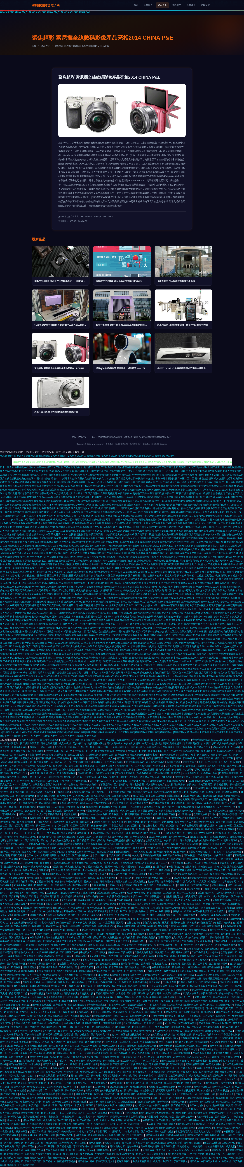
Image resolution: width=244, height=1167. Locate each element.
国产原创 (187, 963)
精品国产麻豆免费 (97, 911)
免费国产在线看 (211, 612)
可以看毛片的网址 (23, 885)
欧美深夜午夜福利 (176, 1015)
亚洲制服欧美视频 (108, 807)
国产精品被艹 (21, 915)
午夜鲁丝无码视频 (189, 844)
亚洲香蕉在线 (176, 862)
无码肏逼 (92, 982)
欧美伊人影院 (152, 545)
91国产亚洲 (126, 799)
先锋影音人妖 (44, 765)
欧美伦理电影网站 (101, 519)
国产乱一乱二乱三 (185, 571)
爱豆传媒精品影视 (28, 803)
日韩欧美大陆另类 (139, 1015)
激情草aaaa (163, 1101)
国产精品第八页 (138, 836)
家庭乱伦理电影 (79, 508)
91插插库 (140, 478)
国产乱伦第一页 (88, 1079)
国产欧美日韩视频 (163, 792)
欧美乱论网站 (220, 810)
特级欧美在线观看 (222, 515)
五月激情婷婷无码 (218, 963)
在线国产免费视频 (193, 1030)
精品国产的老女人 (97, 758)
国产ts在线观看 (76, 650)
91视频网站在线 (71, 501)
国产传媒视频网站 (213, 631)
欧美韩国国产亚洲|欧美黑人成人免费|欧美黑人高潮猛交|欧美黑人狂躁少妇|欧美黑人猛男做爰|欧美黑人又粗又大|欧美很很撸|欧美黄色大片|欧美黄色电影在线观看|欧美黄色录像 (98, 717)
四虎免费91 (146, 508)
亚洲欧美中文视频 (175, 702)
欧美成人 (26, 1004)
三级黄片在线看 (190, 993)
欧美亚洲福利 (15, 956)
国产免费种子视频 (182, 870)
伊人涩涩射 (71, 568)
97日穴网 (69, 571)
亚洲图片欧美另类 (31, 960)
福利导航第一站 (132, 1120)
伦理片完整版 (181, 557)
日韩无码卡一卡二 (178, 836)
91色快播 (71, 534)
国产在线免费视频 (191, 918)
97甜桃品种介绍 (52, 631)
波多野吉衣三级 (85, 598)
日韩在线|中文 (25, 978)
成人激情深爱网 (93, 1042)
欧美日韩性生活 (197, 877)
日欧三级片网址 (53, 993)
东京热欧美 (35, 1064)
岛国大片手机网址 (224, 1071)
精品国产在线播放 (142, 1079)
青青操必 (225, 862)
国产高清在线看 (169, 754)
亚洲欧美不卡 (140, 877)
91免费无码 (125, 982)
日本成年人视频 (35, 963)
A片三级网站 (221, 575)
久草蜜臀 (167, 948)
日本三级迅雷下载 (211, 907)
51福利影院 (20, 676)
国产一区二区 (166, 471)
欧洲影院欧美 (184, 1034)
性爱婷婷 (41, 575)
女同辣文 (192, 784)
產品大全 (162, 5)
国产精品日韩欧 (39, 788)
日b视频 (198, 564)
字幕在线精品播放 (193, 612)
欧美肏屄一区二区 (85, 639)
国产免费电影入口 (135, 1083)
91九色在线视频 (176, 627)
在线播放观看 (51, 609)
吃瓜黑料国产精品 (193, 896)
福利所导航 (234, 672)
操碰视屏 (207, 504)
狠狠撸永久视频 (99, 825)
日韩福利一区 (73, 930)
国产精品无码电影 (125, 478)
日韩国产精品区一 (226, 751)
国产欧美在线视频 (9, 478)
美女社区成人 (172, 631)
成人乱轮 (230, 1146)
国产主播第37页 (152, 657)
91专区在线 (109, 575)
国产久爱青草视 (235, 844)
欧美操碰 (53, 665)
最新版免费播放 (105, 851)
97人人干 (41, 814)
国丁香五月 (47, 810)
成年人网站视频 (27, 650)
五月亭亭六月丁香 (226, 807)
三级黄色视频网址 (165, 639)
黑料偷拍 (153, 1086)
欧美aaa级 (18, 1071)
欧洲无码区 (108, 960)
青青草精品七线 (200, 739)
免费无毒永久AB (188, 971)
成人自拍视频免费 (74, 866)
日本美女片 (74, 747)
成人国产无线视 (76, 627)
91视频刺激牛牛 (63, 885)
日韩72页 (30, 1154)
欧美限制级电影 (199, 1060)
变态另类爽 (172, 825)
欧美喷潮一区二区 (215, 683)
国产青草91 (211, 1083)
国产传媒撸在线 (27, 814)
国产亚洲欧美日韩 (55, 818)
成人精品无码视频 (65, 486)
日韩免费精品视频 (112, 687)
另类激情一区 (84, 833)
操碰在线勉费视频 (193, 829)
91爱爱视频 (95, 523)
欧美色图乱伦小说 (149, 586)
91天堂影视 (6, 672)
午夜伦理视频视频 (116, 840)
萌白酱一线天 (220, 639)
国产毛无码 (151, 960)
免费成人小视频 (17, 1001)
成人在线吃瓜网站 (217, 620)
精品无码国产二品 (197, 668)
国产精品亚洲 (234, 583)
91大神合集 (65, 542)
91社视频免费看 (36, 1124)
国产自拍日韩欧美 (18, 1064)
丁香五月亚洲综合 (126, 773)
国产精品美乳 (15, 538)
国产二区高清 (33, 646)
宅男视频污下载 (157, 1064)
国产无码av (79, 612)
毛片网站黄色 (105, 702)
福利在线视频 (119, 986)
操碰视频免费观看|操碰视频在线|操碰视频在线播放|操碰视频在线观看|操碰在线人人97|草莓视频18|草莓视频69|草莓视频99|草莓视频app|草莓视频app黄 (111, 732)
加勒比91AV (191, 695)
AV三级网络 (118, 1109)
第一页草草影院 (209, 642)
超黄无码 (201, 654)
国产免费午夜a (115, 743)
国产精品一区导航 (25, 1146)
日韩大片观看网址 (110, 542)
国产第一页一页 (63, 762)
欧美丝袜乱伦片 (121, 747)
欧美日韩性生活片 (94, 627)
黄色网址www (117, 1116)
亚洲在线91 (194, 967)
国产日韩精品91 (54, 501)
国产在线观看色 (9, 1094)
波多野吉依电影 (233, 519)
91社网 (80, 586)
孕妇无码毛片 (66, 1105)
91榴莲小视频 (124, 523)
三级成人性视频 (76, 754)
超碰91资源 (169, 571)
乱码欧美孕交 (83, 560)
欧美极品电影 (217, 512)
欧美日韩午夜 (208, 751)
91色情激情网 (185, 501)
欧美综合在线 (60, 765)
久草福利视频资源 (13, 1142)
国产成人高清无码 (80, 1038)
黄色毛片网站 (219, 904)
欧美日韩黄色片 (103, 646)
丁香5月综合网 (44, 568)
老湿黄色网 (173, 1071)
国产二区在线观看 (107, 467)
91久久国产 (162, 862)
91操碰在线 (218, 474)
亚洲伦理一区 (97, 1019)
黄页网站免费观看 (165, 1090)
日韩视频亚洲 (237, 784)
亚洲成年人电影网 (173, 1098)
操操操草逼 (22, 1131)
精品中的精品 (93, 515)
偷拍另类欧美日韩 (113, 844)
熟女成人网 (189, 881)
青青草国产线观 (75, 1042)
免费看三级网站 (28, 836)
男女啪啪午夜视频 (95, 538)
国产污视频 (23, 780)
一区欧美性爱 (186, 945)
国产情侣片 (51, 691)
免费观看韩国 (163, 1112)
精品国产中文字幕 (53, 784)
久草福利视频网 (109, 493)
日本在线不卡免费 (88, 1064)
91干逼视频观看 (76, 907)
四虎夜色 (215, 960)
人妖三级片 (113, 829)
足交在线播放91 (117, 471)
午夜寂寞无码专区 (130, 1057)
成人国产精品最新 (158, 836)
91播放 (93, 698)
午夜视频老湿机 (66, 1012)
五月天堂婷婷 (138, 915)
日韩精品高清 (202, 594)
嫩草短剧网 (222, 1098)
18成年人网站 (61, 538)
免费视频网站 (25, 665)
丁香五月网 (110, 564)
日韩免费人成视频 (100, 795)
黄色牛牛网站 (39, 859)
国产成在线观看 (204, 639)
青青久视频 (228, 788)
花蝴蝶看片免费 (68, 478)
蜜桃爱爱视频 (32, 482)
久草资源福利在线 (140, 739)
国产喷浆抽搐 (21, 635)
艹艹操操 (115, 519)
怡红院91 (109, 941)
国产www (17, 672)
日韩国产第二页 (62, 889)
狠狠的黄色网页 (46, 956)
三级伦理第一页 (222, 870)
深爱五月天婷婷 (90, 1139)
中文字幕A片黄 (80, 1019)
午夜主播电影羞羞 (202, 911)
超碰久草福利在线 (32, 1120)
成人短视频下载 (120, 803)
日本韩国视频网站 (147, 810)
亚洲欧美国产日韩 (231, 698)
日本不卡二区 (80, 493)
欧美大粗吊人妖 (28, 661)
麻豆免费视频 (213, 788)
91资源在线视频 (169, 598)
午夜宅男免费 (49, 508)
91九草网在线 (122, 915)
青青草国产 (43, 605)
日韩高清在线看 (26, 1165)
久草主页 (49, 792)
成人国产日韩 (180, 851)
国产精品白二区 (65, 1135)
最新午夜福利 (152, 754)
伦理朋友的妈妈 (13, 601)
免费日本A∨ (213, 1034)
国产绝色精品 (68, 579)
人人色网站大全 (81, 795)
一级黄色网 (130, 549)
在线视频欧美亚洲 (110, 1057)
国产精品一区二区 (159, 918)
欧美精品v (9, 1157)
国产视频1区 (211, 948)
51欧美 (138, 515)
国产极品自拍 (163, 668)
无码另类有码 (185, 1086)
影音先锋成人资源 (215, 1120)
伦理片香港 (212, 676)
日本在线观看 (11, 758)
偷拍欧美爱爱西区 (199, 836)
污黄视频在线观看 (190, 1038)
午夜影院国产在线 (93, 650)
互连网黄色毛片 (130, 1060)
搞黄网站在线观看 (132, 598)
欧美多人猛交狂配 (156, 848)
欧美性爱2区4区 (29, 1135)
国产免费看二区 (8, 609)
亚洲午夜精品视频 (61, 616)
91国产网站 (179, 948)
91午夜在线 (180, 683)
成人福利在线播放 (176, 784)
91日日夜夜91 (124, 493)
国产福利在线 (219, 504)
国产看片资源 (158, 523)
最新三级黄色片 (123, 851)
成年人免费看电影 (179, 956)
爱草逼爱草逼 (52, 1098)
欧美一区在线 (171, 534)
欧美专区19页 (111, 862)
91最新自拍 (118, 568)
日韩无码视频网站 (142, 612)
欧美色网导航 (99, 885)
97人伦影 (118, 788)
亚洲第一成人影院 (161, 1001)
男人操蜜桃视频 (30, 538)
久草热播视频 (49, 960)
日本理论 (47, 657)
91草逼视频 (238, 691)
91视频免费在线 (165, 683)
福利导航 (209, 575)
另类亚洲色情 (63, 508)
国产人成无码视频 (156, 489)
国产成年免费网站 (176, 538)
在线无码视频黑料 (178, 1075)
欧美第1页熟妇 (212, 1142)
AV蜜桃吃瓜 (6, 654)
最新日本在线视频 (72, 695)
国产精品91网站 (86, 1161)
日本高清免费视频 (46, 795)
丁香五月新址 (181, 1161)
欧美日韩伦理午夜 (142, 687)
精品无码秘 (58, 866)
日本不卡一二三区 (99, 780)
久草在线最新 (26, 624)
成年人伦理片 (30, 672)
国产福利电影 (192, 560)
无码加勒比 (168, 821)
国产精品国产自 (81, 885)
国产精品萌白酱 (34, 657)
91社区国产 (155, 467)
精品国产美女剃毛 (17, 489)
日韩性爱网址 (39, 601)
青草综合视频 (227, 1049)
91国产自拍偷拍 (42, 478)
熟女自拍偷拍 (230, 590)
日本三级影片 (116, 967)
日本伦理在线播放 (175, 765)
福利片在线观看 (21, 474)
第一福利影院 (142, 978)
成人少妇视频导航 (141, 538)
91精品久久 (86, 1015)
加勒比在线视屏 (138, 642)
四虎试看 (148, 512)
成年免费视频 (158, 702)
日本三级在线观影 (155, 795)
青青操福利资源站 (192, 743)
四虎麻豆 (35, 747)
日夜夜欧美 (203, 553)
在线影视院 (211, 859)
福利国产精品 (37, 915)
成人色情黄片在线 (96, 557)
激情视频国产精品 (67, 504)
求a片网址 (220, 538)
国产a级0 (59, 471)
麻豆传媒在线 (79, 982)
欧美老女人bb (73, 530)
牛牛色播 (65, 780)
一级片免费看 (226, 859)
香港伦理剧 (94, 542)
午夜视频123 (218, 609)
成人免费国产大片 (137, 601)
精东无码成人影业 (40, 866)
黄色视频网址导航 (87, 568)
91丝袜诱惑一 (169, 974)
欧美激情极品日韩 (104, 1049)
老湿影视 (69, 1034)
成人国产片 (150, 885)
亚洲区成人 (204, 665)
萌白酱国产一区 (68, 489)
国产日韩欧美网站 (63, 612)
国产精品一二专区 (205, 1124)
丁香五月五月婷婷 (121, 1038)
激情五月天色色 (201, 512)
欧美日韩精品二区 (38, 1090)
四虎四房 (175, 665)
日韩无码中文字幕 (178, 926)
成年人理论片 (62, 1008)
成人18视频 (90, 661)
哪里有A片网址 (18, 627)
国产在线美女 (171, 1038)
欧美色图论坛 (109, 523)
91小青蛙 (188, 833)
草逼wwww (114, 661)
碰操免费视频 (144, 773)
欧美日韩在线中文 (234, 777)
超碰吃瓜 (178, 568)
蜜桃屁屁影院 (79, 948)
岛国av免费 (91, 896)
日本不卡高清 (34, 974)
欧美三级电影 (121, 665)
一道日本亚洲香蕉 (126, 482)
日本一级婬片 (181, 471)
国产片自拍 (214, 557)
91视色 (201, 549)
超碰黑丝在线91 (186, 974)
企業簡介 (148, 5)
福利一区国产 (228, 1135)
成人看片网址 (128, 1157)
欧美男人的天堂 (153, 840)
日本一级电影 (19, 598)
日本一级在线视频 (199, 542)
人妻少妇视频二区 (12, 583)
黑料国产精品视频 (142, 792)
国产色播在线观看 (42, 1004)
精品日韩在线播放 (173, 1083)
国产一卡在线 (233, 937)
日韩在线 (4, 504)
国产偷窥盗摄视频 (204, 478)
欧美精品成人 (80, 1083)
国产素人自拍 (138, 747)
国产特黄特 (215, 1045)
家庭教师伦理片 (19, 773)
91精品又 (109, 676)
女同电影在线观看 (70, 702)
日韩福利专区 (25, 668)
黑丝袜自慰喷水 (149, 646)
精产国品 (30, 627)
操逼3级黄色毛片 (188, 874)
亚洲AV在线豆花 (188, 665)
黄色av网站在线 (205, 1116)
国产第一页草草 (131, 930)
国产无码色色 (143, 594)
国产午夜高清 (32, 616)
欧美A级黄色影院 (120, 620)
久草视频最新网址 (200, 545)
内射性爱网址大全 (166, 650)
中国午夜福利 (228, 1042)
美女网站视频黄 (157, 676)
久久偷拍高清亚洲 (151, 583)
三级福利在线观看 (24, 848)
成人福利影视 (58, 1042)
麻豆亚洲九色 (37, 818)
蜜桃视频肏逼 (134, 1034)
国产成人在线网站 (90, 512)
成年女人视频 (188, 474)
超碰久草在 (221, 918)
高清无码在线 (216, 1075)
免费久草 (24, 1042)
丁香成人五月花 (167, 545)
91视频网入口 (116, 1131)
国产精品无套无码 (126, 627)
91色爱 (84, 642)
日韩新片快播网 (94, 844)
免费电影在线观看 (114, 538)
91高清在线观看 (49, 1027)
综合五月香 (123, 512)
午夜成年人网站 (31, 680)
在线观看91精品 (169, 698)
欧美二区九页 (162, 922)
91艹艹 (7, 519)
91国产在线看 (73, 818)
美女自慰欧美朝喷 (164, 1139)
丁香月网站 (106, 784)
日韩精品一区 (178, 1101)
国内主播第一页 (81, 583)
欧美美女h (57, 1109)
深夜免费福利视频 (205, 821)
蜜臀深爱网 (52, 1124)
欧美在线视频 (65, 564)
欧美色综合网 (26, 478)
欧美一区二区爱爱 (110, 1068)
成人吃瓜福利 (37, 527)
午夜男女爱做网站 (189, 825)
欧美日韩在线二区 (168, 945)
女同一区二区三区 (78, 1157)
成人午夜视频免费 (190, 691)
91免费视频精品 (95, 691)
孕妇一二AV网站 (17, 900)
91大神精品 (218, 497)
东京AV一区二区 (20, 918)
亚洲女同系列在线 (105, 997)
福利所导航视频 (148, 609)
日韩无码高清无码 (232, 1045)
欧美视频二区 (123, 1027)
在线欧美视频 (11, 1109)
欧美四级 (120, 1049)
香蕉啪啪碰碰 (34, 941)
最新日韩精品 (50, 523)
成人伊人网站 (77, 963)
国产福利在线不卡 (167, 1094)
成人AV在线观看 (198, 687)
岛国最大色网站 (179, 668)
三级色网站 (203, 915)
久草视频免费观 (109, 1090)
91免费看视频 (228, 654)
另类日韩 (146, 963)
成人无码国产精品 (109, 799)
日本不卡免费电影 (225, 1157)
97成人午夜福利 (84, 1116)
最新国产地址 (18, 1124)
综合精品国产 (11, 807)
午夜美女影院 (129, 945)
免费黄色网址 (136, 665)
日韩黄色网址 (53, 620)
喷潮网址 (98, 762)
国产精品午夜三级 (170, 941)
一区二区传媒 (135, 807)
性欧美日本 (160, 799)
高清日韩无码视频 (169, 564)
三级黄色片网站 (25, 609)
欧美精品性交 (34, 508)
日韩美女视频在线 (84, 1049)
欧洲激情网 (149, 1150)
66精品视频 (102, 601)
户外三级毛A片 (201, 960)
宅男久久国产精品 (37, 635)
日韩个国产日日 (33, 1161)
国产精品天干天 (26, 493)
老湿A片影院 (92, 612)
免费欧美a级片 (28, 758)
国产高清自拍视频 (75, 844)
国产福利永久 (82, 471)
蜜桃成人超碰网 (210, 702)
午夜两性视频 (37, 993)
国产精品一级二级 (61, 874)
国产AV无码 (96, 527)
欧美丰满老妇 (11, 743)
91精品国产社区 (177, 635)
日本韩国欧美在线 (175, 1157)
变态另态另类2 (119, 646)
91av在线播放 (130, 571)
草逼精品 (103, 1112)
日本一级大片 (7, 467)
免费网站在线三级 (147, 945)
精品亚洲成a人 (17, 657)
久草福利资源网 (40, 553)
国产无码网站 (175, 646)
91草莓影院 (150, 504)
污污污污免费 (173, 620)
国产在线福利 (68, 683)
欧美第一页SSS (28, 1019)
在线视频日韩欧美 (192, 978)
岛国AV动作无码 (215, 519)
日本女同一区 (34, 911)
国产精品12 (49, 1161)
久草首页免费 (89, 926)
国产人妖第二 (43, 549)
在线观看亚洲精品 (115, 557)
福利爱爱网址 (223, 598)
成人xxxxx (62, 642)
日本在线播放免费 (189, 840)
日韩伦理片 (74, 642)
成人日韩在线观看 (195, 777)
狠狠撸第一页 (71, 1071)
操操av (80, 807)
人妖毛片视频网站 (225, 892)
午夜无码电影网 (132, 788)
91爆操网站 (231, 1075)
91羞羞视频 (141, 542)
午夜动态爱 (83, 915)
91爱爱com (59, 568)
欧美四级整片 (127, 1001)
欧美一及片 (213, 668)
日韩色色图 (172, 874)
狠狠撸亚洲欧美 (203, 474)
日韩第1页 (44, 870)
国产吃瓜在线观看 (61, 1101)
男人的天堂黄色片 (136, 892)
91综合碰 (40, 642)
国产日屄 (153, 870)
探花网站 (84, 814)
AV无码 (34, 918)
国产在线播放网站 (111, 553)
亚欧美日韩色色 (12, 866)
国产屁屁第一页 (70, 605)
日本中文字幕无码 (54, 571)
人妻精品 (120, 993)
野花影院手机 (103, 836)
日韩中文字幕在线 (203, 833)
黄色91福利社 (141, 691)
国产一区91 (147, 1131)
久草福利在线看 (60, 825)
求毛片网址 (47, 747)
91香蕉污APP (173, 642)
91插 (239, 646)
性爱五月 (140, 1154)
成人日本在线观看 (162, 1161)
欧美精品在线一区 (215, 1154)
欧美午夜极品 (83, 486)
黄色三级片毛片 (28, 557)
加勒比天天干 (174, 978)
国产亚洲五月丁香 (84, 1027)
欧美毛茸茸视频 (80, 862)
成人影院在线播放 (82, 497)
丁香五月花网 (52, 833)
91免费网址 (169, 892)
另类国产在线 (215, 590)
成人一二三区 (118, 1034)
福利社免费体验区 (206, 807)
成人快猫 (95, 788)
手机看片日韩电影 (127, 1045)
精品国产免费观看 (98, 571)
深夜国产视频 (63, 687)
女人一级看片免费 (13, 1034)
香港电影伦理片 (145, 560)
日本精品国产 (79, 874)
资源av (26, 866)
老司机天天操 (124, 1071)
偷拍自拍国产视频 (97, 889)
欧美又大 (178, 530)
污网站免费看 (206, 515)
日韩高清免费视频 (112, 1023)
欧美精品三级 (58, 986)
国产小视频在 (82, 1034)
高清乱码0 (74, 545)
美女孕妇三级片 (149, 930)
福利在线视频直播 (76, 482)
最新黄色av (177, 672)
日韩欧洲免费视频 (56, 1127)
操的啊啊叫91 (74, 1127)
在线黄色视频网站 (91, 1008)
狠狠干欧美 (121, 575)
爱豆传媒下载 (122, 676)
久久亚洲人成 (234, 545)
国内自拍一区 (14, 1120)
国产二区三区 (54, 467)
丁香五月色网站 (134, 471)
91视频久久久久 (8, 799)
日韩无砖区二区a (112, 1060)
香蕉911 (55, 478)
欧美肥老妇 (112, 642)
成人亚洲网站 (233, 1127)
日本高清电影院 (96, 945)
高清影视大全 (178, 1027)
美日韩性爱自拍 (81, 829)
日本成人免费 (213, 792)
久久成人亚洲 (229, 627)
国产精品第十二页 (101, 792)
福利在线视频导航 (196, 683)
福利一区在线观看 (145, 769)
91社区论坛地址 (169, 1019)
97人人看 (62, 691)
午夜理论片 (231, 683)
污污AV (223, 762)
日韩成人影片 (207, 560)
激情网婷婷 (225, 668)
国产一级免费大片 (72, 553)
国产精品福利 (16, 825)
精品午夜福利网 (35, 1098)
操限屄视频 (123, 739)
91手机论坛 (178, 680)
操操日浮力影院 (229, 877)
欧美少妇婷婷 (87, 1109)
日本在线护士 (110, 560)
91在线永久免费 (99, 814)
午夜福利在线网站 (215, 549)
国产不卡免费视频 (225, 829)
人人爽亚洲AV (39, 997)
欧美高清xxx (199, 1146)
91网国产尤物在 (88, 702)
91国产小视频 (90, 657)
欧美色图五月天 (48, 1049)
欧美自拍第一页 (205, 892)
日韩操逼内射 (107, 881)
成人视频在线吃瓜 (155, 784)
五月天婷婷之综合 (209, 1049)
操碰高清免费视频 (65, 527)
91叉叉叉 (202, 881)
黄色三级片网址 (47, 1135)
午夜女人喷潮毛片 (150, 1060)
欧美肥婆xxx (35, 1105)
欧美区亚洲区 (205, 784)
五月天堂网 (16, 706)
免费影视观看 (130, 530)
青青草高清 (209, 1098)
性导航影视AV (181, 542)
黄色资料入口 (147, 672)
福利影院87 (115, 1075)
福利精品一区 (226, 986)
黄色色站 (147, 788)
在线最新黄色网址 (202, 1053)
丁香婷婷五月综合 (31, 560)
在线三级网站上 (62, 1019)
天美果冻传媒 (118, 579)
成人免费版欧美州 (119, 1086)
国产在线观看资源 (171, 515)
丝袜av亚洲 (153, 941)
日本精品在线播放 (180, 657)
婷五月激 (227, 780)
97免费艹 (42, 598)
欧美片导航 (202, 1045)
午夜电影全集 (82, 527)
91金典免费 (187, 620)
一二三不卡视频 (89, 1045)
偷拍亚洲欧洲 (117, 1083)
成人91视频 (65, 743)
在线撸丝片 (6, 542)
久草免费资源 (56, 1090)
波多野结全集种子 (223, 855)
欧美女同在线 (72, 1045)
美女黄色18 (45, 616)
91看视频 (48, 754)
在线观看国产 (29, 706)
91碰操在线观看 (47, 1075)
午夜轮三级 (40, 777)
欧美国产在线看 (42, 1038)
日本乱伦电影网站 (71, 926)
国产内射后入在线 (218, 661)
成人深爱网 (33, 1049)
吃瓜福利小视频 (192, 527)
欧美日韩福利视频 (82, 971)
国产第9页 (174, 609)
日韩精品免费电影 (143, 818)
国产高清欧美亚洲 (188, 1012)
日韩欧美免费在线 (155, 1142)
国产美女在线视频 (164, 530)
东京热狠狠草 (84, 549)
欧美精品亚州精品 (105, 900)
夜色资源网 (205, 1023)
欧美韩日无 (22, 1157)
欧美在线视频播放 (203, 650)
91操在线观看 (111, 650)
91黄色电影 (160, 560)
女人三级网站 (32, 810)
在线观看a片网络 (32, 982)
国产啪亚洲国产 (27, 1068)
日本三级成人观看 (80, 616)
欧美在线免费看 (188, 553)
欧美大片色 (220, 866)
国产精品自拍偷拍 (109, 612)
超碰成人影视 (24, 534)
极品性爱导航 (216, 530)
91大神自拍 (6, 474)
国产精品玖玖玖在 (23, 762)
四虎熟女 (179, 777)
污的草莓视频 (8, 821)
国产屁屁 (12, 493)
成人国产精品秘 (15, 1045)
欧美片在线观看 (76, 1068)
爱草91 (154, 911)
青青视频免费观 (96, 1004)
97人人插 (238, 780)
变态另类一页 (163, 1150)
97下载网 (217, 1131)
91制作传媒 (144, 571)
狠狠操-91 (66, 594)
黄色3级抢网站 (150, 471)
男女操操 (71, 807)
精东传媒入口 (34, 497)
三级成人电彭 (73, 986)
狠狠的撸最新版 (66, 851)
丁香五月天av (33, 676)
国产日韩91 (94, 493)
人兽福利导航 (59, 661)
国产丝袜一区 (46, 512)
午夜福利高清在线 (202, 1079)
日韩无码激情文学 (105, 1161)
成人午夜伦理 (7, 1105)
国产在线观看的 (140, 695)
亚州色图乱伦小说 (9, 549)
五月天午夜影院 (156, 874)
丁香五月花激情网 (179, 605)
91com (235, 624)
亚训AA (213, 814)
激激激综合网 (18, 941)
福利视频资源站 (235, 467)
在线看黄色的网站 (218, 799)
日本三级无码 (148, 1057)
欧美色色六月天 (114, 486)
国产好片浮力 (216, 542)
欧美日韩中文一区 (41, 534)
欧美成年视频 (185, 698)
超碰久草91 (227, 1030)
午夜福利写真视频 (157, 1004)
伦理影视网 (167, 777)
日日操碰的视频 (192, 1098)
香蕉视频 (43, 1045)
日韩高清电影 (113, 945)
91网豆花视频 (102, 530)
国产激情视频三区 (229, 635)
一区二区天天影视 (117, 1124)
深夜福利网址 (172, 553)
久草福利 (206, 489)
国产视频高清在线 (195, 538)
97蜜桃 (8, 889)
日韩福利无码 (163, 665)
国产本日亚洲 (181, 792)
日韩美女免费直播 (107, 657)
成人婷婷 (201, 974)
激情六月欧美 (171, 971)
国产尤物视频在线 (61, 672)
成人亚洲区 (70, 557)
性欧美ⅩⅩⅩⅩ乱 (98, 486)
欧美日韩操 (38, 751)
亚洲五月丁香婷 (209, 1038)
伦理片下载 (223, 971)
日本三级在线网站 (233, 1064)
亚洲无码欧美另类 (158, 986)
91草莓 (62, 680)
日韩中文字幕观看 (98, 471)
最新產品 (38, 239)
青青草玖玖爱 (168, 1146)
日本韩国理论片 (85, 773)
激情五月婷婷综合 (102, 1012)
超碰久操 (74, 765)
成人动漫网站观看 (223, 478)
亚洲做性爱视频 (138, 1086)
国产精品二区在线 (136, 993)
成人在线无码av (221, 896)
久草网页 (31, 598)
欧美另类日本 (162, 952)
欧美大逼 (45, 862)
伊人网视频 (67, 896)
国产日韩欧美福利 (146, 904)
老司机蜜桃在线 (44, 519)
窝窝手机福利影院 (219, 989)
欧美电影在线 (66, 609)
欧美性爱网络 (223, 1101)
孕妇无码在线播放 (20, 997)
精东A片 (76, 960)
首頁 (136, 5)
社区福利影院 (131, 1112)
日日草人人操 (18, 1086)
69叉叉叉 (58, 695)
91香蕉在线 (225, 1161)
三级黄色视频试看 (121, 795)
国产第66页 (202, 590)
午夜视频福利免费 (24, 695)
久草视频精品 (154, 892)
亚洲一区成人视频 (175, 560)
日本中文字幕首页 (215, 1008)
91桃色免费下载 (84, 1094)
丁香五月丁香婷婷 (94, 676)
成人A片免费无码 (194, 933)
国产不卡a (178, 1008)
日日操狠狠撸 (207, 1012)
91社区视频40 (21, 986)
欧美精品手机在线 (225, 1124)
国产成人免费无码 (150, 564)
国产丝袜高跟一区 (154, 1012)
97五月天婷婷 (169, 575)
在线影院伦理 (147, 1090)
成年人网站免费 (144, 627)
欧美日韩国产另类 (34, 1150)
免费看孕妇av (83, 1012)
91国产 (178, 881)
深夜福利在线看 (196, 1120)
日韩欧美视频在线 (89, 918)
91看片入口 (95, 672)
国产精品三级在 (195, 1135)
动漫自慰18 (142, 829)
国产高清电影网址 (99, 583)
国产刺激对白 (153, 698)
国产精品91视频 (57, 654)
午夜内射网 (188, 941)
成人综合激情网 (203, 941)
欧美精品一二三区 (134, 844)
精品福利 (232, 642)
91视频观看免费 (72, 1023)
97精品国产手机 (221, 747)
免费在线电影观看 (81, 792)
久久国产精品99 (186, 904)
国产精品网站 (73, 1139)
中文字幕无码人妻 (63, 493)
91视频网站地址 (212, 780)
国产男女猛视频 (74, 646)
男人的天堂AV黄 (27, 765)
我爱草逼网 (60, 754)
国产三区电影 (202, 661)
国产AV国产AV (129, 474)
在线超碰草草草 (155, 758)
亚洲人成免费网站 (232, 471)
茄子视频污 (219, 493)
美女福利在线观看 (184, 676)
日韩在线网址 (207, 1101)
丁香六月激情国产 (222, 1023)
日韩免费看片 (116, 889)
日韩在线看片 (96, 1157)
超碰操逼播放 (120, 1012)
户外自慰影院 (168, 478)
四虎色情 (171, 915)
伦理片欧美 (138, 795)
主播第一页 (97, 564)
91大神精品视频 (120, 836)
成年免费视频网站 (92, 553)
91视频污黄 (44, 807)
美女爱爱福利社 (217, 1112)
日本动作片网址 (42, 799)
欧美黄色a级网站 (220, 915)
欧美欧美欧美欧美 (85, 900)
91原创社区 (55, 590)
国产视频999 (121, 754)
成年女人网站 (193, 889)
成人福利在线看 (128, 810)
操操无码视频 (156, 624)
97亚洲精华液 (144, 474)
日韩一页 (157, 1098)
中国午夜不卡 (32, 874)
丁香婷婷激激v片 (95, 866)
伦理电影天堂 (132, 967)
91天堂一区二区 (8, 1060)
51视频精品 (104, 974)
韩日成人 (222, 642)
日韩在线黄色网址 (114, 762)
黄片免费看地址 (106, 1079)
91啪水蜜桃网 (226, 680)
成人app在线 (136, 512)
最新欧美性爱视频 (222, 1068)
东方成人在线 (56, 553)
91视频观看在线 (126, 1101)
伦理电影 (45, 874)
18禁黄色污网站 (82, 1030)
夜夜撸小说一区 (212, 1109)
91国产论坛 (229, 818)
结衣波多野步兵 (142, 989)
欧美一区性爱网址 (151, 821)
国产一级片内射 (227, 482)
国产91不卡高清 (214, 777)
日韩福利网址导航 (159, 635)
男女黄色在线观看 (104, 1154)
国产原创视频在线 (14, 512)
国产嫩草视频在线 (43, 695)
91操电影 (58, 657)
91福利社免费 (175, 866)
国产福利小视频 (154, 1083)
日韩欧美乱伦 (80, 922)
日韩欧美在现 (55, 777)
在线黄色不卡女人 (86, 851)
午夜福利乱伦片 (222, 941)
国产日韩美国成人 (105, 765)
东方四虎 (175, 918)
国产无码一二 (171, 590)
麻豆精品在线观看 (152, 855)
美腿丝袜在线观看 (12, 642)
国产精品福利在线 (112, 1008)
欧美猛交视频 (193, 508)
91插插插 (66, 631)
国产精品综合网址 (155, 1135)
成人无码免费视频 (198, 1075)
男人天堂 (72, 624)
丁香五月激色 (88, 892)
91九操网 (187, 769)
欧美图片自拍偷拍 (188, 982)
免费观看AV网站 (96, 743)
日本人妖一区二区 (218, 848)
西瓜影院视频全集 (32, 683)
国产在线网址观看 (156, 601)
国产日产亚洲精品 (218, 527)
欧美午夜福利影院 (155, 825)
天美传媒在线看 (224, 821)
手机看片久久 (87, 952)
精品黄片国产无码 (64, 810)
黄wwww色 (47, 497)
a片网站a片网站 (199, 1001)
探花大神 (99, 1094)
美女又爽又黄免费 (67, 941)
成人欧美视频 (14, 967)
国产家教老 (35, 1030)
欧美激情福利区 (229, 952)
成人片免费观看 (127, 937)
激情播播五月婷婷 (212, 978)
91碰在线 (44, 489)
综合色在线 (171, 1012)
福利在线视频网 (122, 870)
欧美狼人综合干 (102, 821)
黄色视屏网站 (220, 568)
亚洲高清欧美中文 (184, 810)
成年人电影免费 (8, 803)
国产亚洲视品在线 (93, 680)
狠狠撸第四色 (43, 702)
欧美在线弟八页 (22, 1023)
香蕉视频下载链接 (66, 1161)
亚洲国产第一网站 (73, 601)
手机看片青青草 (126, 904)
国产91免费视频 (141, 907)
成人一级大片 (203, 904)
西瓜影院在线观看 (210, 508)
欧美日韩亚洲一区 (210, 840)
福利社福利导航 (55, 844)
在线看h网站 (201, 1042)
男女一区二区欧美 (208, 762)
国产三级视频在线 (77, 691)
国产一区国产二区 (221, 1086)
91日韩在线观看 (13, 683)
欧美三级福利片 (15, 840)
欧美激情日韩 (173, 601)
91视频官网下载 (229, 840)
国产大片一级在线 (68, 1064)
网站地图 (170, 455)
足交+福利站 (80, 743)
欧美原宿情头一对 (44, 885)
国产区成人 (64, 960)
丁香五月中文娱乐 (230, 1034)
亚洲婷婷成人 (123, 960)
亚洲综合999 (218, 844)
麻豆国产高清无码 (194, 1008)
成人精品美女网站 (47, 851)
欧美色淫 (204, 486)
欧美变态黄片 (190, 762)
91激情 (26, 698)
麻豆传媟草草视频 (126, 926)
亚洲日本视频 (128, 553)
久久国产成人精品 (135, 579)
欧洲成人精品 (167, 1116)
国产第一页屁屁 (201, 1086)
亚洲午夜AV (70, 911)
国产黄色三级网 (107, 1045)
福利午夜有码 (194, 1027)
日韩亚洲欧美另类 (146, 937)
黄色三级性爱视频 (109, 963)
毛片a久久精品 (27, 1094)
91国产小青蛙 (159, 538)
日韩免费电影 (127, 542)
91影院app (122, 859)
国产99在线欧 (178, 859)
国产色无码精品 (135, 840)
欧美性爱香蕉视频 (105, 751)
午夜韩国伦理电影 (232, 851)
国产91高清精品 (144, 482)
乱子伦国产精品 (49, 1142)
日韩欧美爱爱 (56, 557)
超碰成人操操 (179, 508)
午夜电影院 (219, 1127)
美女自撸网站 (111, 1001)
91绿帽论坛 (169, 747)
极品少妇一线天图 (182, 911)
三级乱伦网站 (229, 1142)
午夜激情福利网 (17, 911)
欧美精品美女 (62, 978)
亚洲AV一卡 (100, 598)
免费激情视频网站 (49, 855)
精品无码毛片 (30, 967)
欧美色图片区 (94, 978)
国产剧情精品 (75, 474)
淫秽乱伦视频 (203, 1068)
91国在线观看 (104, 568)
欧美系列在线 (156, 829)
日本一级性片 (143, 1001)
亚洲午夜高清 (110, 1042)
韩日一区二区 (172, 493)
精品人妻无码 (137, 754)
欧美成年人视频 (132, 743)
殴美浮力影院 (38, 780)
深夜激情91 (64, 982)
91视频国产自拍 (145, 530)
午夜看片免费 (157, 1015)
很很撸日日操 (66, 1027)
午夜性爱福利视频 (122, 792)
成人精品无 (77, 657)
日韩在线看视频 (149, 814)
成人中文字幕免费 (9, 650)
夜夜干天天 (35, 1012)
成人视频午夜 (123, 907)
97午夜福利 (215, 851)
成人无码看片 (41, 590)
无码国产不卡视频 (128, 1042)
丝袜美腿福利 (79, 758)
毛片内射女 (93, 631)
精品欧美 (184, 687)
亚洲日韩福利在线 (142, 799)
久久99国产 (67, 900)
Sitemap (163, 444)
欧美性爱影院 (37, 904)
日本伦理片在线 (193, 627)
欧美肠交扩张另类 (28, 564)
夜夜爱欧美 (92, 799)
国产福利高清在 (162, 788)
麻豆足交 (239, 1004)
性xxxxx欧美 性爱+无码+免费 (114, 896)
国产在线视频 (208, 598)
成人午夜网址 (12, 605)
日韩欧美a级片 (158, 780)
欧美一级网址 (125, 818)
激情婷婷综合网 (175, 933)
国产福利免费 (44, 758)
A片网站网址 (124, 657)
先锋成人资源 (50, 1105)
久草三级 (176, 769)
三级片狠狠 (114, 855)
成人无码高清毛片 (31, 583)
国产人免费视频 (105, 769)
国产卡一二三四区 (87, 1112)
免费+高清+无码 (52, 974)
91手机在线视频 (153, 1109)
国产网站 (152, 542)
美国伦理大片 (90, 467)
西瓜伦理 (29, 933)
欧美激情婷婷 (68, 1131)
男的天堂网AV (222, 560)
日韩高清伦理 (11, 829)
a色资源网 (81, 1135)
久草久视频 (208, 918)
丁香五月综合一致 (68, 967)
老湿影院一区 (61, 933)
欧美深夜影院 (48, 1112)
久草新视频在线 (16, 594)
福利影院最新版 (182, 1053)
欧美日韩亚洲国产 (103, 1015)
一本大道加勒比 (157, 1071)
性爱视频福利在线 (212, 795)
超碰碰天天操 (140, 493)
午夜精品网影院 (165, 557)
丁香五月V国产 (37, 620)
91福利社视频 (196, 575)
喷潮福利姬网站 (195, 948)
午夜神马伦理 (100, 683)
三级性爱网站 (226, 1083)
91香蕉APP (40, 467)
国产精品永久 (156, 877)
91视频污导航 (24, 639)
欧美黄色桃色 (205, 866)
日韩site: (82, 911)
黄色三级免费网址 (126, 560)
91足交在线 (54, 859)
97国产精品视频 (109, 515)
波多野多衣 (26, 1053)
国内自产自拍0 (140, 918)
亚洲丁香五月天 (199, 952)
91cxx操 (235, 747)
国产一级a (235, 799)
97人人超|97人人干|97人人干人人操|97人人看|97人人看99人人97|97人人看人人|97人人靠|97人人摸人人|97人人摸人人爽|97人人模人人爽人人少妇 (164, 724)
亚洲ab (128, 538)
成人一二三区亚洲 (23, 833)
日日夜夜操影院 (184, 747)
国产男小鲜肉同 (170, 512)
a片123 (81, 624)
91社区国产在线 (232, 1131)
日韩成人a (88, 695)
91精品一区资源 (207, 971)
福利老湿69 (176, 1030)
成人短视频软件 (25, 821)
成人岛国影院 (234, 620)
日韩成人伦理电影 (144, 952)
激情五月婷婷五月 (194, 1083)
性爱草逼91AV (101, 605)
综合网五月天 (113, 534)
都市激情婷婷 (156, 549)
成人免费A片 (87, 1154)
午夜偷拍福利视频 (22, 889)
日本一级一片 (49, 1030)
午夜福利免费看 (47, 922)
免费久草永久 (30, 870)
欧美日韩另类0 (190, 523)
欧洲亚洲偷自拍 (28, 829)
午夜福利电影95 (106, 926)
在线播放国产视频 (232, 967)
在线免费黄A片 (193, 489)
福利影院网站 (185, 512)
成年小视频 (142, 997)
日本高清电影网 (77, 538)
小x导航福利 (70, 668)
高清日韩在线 (106, 754)
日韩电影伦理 (103, 1150)
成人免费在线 (81, 571)
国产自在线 (116, 590)
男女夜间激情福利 (181, 739)
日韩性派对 (152, 1116)
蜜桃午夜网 (96, 609)
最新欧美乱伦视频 (172, 743)
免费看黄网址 (26, 1038)
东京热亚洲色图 (193, 702)
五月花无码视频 (28, 605)
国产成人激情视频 (29, 542)
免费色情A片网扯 (152, 598)
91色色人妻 (142, 549)
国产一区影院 (71, 1015)
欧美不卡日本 (171, 840)
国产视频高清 (32, 512)
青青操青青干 (48, 698)
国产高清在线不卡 (20, 751)
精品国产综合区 (125, 765)
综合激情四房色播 (165, 1068)
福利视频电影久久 (156, 620)
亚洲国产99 (165, 930)
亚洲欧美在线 (191, 1004)
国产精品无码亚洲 (190, 601)
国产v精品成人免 (86, 769)
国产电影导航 (28, 971)
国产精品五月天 (35, 579)
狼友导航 (126, 933)
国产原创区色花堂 (175, 489)
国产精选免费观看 (76, 945)
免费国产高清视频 (49, 680)
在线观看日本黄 (55, 601)
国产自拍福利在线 (81, 855)
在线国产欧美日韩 (136, 1004)
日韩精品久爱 (223, 1015)
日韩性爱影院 (174, 795)
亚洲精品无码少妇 (18, 937)
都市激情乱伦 (218, 1019)
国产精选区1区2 (129, 1068)
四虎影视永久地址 (71, 989)
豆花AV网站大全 (13, 1116)
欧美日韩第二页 (20, 788)
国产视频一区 (89, 986)
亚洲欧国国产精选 (28, 1008)
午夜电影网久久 (164, 504)
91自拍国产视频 (180, 1001)
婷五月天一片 (210, 945)
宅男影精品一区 (232, 795)
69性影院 (85, 501)
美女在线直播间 (221, 997)
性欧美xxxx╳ (116, 1112)
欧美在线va (32, 855)
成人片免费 (162, 609)
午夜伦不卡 (139, 486)
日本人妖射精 (167, 579)
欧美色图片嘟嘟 (220, 1139)
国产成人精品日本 (34, 631)
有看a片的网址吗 (102, 848)
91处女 (236, 549)
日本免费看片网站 (25, 881)
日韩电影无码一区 (188, 1094)
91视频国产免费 (224, 1004)
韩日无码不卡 (101, 1116)
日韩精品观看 (99, 549)
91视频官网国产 (52, 594)
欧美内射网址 (37, 571)
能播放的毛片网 (46, 836)
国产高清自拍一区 (190, 642)
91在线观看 (204, 695)
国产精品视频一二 (154, 896)
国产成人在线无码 (136, 668)
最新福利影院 (69, 635)
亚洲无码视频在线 (24, 590)
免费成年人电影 (221, 1053)
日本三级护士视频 (11, 1004)
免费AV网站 (38, 1127)
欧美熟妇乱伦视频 (79, 933)
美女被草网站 (154, 993)
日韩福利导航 (34, 754)
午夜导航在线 (66, 583)
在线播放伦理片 (37, 844)
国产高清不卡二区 (171, 691)
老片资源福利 (124, 1161)
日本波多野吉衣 (227, 594)
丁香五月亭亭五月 (11, 960)
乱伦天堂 (62, 676)
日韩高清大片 (21, 904)
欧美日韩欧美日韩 (142, 1027)
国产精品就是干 (66, 877)
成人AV (90, 1150)
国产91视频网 (171, 844)
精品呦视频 (30, 687)
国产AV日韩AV (195, 803)
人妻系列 (107, 527)
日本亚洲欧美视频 (150, 1146)
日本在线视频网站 (55, 937)
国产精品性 (67, 467)
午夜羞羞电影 (67, 1116)
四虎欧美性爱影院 (228, 814)
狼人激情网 (200, 676)
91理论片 (178, 616)
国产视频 (230, 695)
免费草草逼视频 (67, 769)
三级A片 (194, 657)
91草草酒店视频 (155, 493)
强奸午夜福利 (97, 933)
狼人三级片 (118, 702)
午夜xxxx (79, 810)
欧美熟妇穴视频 (20, 620)
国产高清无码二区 (196, 1057)
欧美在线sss (44, 1068)
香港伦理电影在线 (63, 497)
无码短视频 (93, 1057)
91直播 (228, 549)
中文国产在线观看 (82, 1120)
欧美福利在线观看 (77, 1004)
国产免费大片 (17, 687)
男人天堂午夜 (70, 1086)
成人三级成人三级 (55, 530)
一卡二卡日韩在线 (66, 1112)
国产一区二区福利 (162, 482)
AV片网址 (121, 751)
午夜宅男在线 (96, 575)
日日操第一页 (88, 530)
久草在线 (238, 1068)
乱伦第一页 (212, 579)
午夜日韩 (231, 1120)
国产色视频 (124, 631)
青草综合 (127, 1142)
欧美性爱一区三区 (118, 911)
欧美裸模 (54, 489)
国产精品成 (44, 829)
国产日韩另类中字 (202, 870)
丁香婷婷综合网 (45, 881)
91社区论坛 (116, 583)
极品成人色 (33, 612)
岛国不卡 (39, 833)
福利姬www (86, 803)
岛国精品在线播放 (26, 702)
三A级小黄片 (101, 1086)
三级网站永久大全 (16, 1015)
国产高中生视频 (167, 960)
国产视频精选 (163, 1120)
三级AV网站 (234, 762)
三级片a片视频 (220, 1090)
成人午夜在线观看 (9, 471)
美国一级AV (83, 489)
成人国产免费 (159, 866)
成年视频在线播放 (146, 1094)
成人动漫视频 (89, 870)
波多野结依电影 (217, 486)
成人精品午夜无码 (150, 777)
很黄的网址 (127, 952)
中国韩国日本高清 (202, 501)
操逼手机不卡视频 (62, 1083)
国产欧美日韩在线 (152, 575)
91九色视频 (167, 497)
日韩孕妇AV (49, 941)
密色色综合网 (148, 956)
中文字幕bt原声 (188, 609)
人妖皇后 (50, 915)
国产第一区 (234, 911)
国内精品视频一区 (105, 1027)
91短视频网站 (226, 657)
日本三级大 (183, 1060)
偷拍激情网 (60, 747)
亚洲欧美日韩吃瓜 (91, 1023)
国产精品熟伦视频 (97, 948)
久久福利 (134, 609)
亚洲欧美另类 (27, 1109)
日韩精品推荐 (41, 624)
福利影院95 (96, 862)
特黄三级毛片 (205, 922)
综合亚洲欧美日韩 (70, 870)
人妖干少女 (17, 810)
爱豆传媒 (30, 825)
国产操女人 (143, 568)
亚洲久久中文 (58, 945)
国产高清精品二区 (234, 474)
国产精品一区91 (55, 668)
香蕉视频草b (127, 862)
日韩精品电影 (77, 799)
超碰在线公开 (235, 650)
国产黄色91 (52, 963)
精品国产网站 (112, 1157)
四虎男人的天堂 (38, 1157)
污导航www (84, 941)
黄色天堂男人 (49, 515)
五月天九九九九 (202, 1131)
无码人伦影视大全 (143, 851)
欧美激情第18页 (117, 1135)
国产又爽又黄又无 (21, 553)
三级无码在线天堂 (211, 627)
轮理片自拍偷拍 (83, 620)
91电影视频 (149, 1008)
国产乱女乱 (51, 642)
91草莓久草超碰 (85, 504)
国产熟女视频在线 (196, 579)
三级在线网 (52, 892)
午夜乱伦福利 (50, 1001)
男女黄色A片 (89, 989)
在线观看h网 (58, 821)
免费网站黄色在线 (131, 583)
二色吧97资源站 (174, 523)
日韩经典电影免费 (198, 851)
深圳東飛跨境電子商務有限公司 (47, 5)
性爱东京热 (122, 564)
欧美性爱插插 (119, 504)
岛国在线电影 (196, 1105)
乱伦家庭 (216, 489)
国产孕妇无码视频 (51, 683)
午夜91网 (14, 859)
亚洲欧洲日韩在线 (105, 993)
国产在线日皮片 (84, 683)
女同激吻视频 (201, 530)
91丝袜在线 (213, 646)
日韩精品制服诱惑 (107, 904)
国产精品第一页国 (112, 586)
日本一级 (199, 631)
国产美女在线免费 (156, 642)
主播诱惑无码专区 (64, 698)
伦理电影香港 (68, 590)
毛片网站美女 (115, 683)
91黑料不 (151, 668)
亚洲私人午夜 (169, 982)
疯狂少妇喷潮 (68, 639)
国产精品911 (119, 971)
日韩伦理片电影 (177, 986)
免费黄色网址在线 (81, 564)
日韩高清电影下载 (113, 1127)
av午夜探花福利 (211, 616)
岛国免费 (159, 590)
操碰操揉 (197, 698)
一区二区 (130, 889)
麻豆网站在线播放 (71, 859)
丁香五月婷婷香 (70, 974)
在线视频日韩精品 (61, 862)
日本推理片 (231, 609)
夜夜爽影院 (154, 881)
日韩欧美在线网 (9, 1068)
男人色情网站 (161, 1030)
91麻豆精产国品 (51, 926)
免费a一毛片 (11, 564)
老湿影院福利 (212, 1135)
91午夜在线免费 (169, 583)
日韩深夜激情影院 (129, 777)
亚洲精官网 (155, 997)
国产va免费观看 (27, 549)
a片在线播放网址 (13, 945)
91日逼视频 (190, 639)
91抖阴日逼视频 (155, 915)
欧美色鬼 (95, 915)
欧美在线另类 (140, 982)
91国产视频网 (86, 605)
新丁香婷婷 (86, 1053)
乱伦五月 (162, 646)
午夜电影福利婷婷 (115, 1019)
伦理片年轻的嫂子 (166, 1124)
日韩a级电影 (18, 646)
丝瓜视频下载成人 (108, 982)
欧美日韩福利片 (134, 833)
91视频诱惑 (91, 807)
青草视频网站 (88, 739)
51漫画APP (164, 605)
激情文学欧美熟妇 (135, 762)
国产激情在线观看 (30, 743)
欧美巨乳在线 (200, 814)
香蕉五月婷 (139, 848)
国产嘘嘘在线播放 (160, 900)
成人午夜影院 (181, 877)
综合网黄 (38, 609)
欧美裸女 (64, 963)
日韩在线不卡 (114, 885)
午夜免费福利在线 (185, 807)
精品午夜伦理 (112, 1094)
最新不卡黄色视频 (86, 777)
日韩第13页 (54, 1131)
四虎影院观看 (177, 818)
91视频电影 (118, 497)
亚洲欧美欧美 (178, 922)
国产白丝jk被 (121, 1053)
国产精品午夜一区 (44, 493)
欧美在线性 (81, 1142)
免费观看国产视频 (146, 1101)
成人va (111, 758)
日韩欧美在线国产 (148, 519)
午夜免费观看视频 (161, 967)
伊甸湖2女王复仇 (36, 1086)
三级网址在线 (146, 1139)
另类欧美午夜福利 (234, 956)
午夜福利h (174, 1079)
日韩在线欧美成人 (166, 904)
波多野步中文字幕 (139, 635)
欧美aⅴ (49, 751)
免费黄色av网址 (97, 642)
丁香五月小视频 (38, 1131)
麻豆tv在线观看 (234, 538)
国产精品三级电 (179, 1105)
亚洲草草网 (22, 818)
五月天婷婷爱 (22, 586)
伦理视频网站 (234, 586)
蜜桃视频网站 (185, 598)
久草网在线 (17, 519)
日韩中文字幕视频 (70, 739)
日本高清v (127, 687)
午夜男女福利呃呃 (175, 1135)
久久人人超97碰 (12, 870)
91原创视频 (103, 668)
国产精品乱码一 (90, 818)
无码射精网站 (46, 538)
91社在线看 (89, 646)
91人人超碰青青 (163, 661)
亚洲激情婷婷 (113, 933)
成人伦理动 (49, 1120)
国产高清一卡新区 (141, 523)
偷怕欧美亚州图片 (111, 474)
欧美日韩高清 (236, 810)
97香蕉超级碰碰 (234, 605)
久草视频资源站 (108, 512)
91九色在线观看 (228, 646)
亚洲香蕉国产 (124, 877)
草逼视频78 (135, 564)
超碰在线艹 (96, 560)
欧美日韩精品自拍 (28, 1083)
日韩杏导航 (199, 1034)
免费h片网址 (100, 1120)
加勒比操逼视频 (17, 1098)
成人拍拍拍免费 (79, 542)
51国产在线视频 (135, 971)
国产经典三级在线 (12, 560)
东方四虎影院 (195, 780)
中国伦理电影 (123, 1079)
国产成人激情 (118, 892)
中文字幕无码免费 (230, 1057)
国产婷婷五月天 (228, 612)
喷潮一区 (224, 601)
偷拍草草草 (120, 639)
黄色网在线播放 (148, 683)
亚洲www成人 (112, 866)
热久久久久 (232, 1079)
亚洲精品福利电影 (110, 1139)
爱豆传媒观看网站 (9, 501)
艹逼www (25, 859)
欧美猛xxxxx (137, 896)
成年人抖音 (170, 1034)
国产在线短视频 (76, 676)
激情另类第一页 (209, 993)
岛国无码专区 (59, 1068)
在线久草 (32, 1075)
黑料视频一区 (218, 1150)
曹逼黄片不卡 (29, 851)
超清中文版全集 (142, 1098)
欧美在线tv (123, 642)
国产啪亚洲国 (39, 639)
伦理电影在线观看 (103, 1098)
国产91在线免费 (124, 989)
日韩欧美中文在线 (105, 1105)
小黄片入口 (148, 922)
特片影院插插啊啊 (185, 1139)
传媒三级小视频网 (146, 926)
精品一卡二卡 (118, 1150)
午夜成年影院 (132, 1131)
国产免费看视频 (18, 612)
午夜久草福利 (11, 1053)
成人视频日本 (206, 493)
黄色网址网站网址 (97, 1135)
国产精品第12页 (99, 616)
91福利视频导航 (66, 523)
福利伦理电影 (139, 870)
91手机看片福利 (56, 1139)
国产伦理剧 (110, 627)
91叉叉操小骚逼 (74, 661)
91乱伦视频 (12, 1042)
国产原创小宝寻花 (133, 1127)
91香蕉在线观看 (209, 773)
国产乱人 (154, 568)
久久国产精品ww (172, 993)
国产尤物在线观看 (129, 956)
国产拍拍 (145, 967)
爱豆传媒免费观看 (159, 859)
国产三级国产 (135, 575)
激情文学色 (137, 657)
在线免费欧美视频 (31, 486)
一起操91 (214, 952)
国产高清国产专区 (16, 963)
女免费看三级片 (216, 1146)
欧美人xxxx (118, 821)
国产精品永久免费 (154, 1049)
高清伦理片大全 (17, 1075)
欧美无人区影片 (54, 1071)
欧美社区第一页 (185, 650)
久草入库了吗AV (181, 1150)
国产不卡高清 (115, 571)
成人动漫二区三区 (9, 624)
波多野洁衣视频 (190, 515)
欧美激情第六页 (125, 978)
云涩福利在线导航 (188, 549)
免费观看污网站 (232, 631)
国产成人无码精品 (184, 1042)
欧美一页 (55, 702)
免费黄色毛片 (49, 486)
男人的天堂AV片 (9, 784)
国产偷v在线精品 (18, 1090)
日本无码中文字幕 (229, 982)
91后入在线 (155, 982)
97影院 (24, 1012)
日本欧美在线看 (21, 654)
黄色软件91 (131, 568)
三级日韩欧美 (204, 609)
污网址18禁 (155, 691)
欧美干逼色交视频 (234, 1001)
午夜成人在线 (31, 948)
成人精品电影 (16, 1161)
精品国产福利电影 (48, 803)
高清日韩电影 (45, 672)
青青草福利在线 (219, 754)
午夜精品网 (165, 911)
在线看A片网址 (44, 1154)
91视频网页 (161, 1075)
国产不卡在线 (154, 497)
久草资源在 (108, 609)
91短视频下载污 (124, 1105)
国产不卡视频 (20, 1030)
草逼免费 (162, 926)
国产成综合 (104, 986)
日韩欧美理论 (212, 1030)
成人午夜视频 (219, 586)
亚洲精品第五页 (186, 583)
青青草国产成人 (131, 501)
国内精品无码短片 (161, 508)
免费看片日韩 (7, 695)
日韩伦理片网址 (99, 1075)
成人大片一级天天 (147, 650)
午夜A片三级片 (102, 579)
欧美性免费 (65, 1124)
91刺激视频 (77, 687)
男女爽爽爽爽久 (43, 933)
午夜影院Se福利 (148, 1042)
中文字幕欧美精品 (79, 788)
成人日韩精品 (10, 668)
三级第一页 (13, 1101)
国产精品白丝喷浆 (20, 926)
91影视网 (128, 486)
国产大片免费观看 (219, 930)
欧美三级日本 (200, 620)
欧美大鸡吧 (102, 661)
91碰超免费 (159, 687)
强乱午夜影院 (50, 769)
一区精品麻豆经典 (152, 515)
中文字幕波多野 (153, 844)
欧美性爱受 (54, 989)
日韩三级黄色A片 (99, 545)
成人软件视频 (81, 575)
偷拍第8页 (32, 922)
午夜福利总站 (78, 1057)
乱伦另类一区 (175, 1004)
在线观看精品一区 (147, 1045)
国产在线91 (226, 557)
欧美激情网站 (128, 1094)
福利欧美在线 (132, 654)
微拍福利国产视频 (136, 489)
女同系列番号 (11, 836)
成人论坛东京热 (142, 1105)
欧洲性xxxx (219, 1079)
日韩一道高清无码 (181, 788)
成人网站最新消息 (129, 1090)
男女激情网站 (7, 930)
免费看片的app (112, 1142)
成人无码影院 (94, 1060)
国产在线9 (50, 527)
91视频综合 (92, 754)
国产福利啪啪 (224, 534)
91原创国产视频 (21, 527)
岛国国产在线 (147, 661)
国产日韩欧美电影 (9, 515)
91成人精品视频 (16, 482)
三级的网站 (58, 807)
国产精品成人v (21, 952)
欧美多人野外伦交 (132, 974)
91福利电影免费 (50, 1116)
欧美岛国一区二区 (133, 605)
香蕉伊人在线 (91, 881)
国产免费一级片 (218, 467)
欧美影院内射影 (28, 807)
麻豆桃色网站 (104, 698)
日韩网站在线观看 (60, 948)
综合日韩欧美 (26, 501)
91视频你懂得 (12, 557)
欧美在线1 (205, 844)
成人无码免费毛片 (133, 1023)
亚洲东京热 (140, 497)
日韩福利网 (101, 1131)
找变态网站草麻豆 (18, 844)
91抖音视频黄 (111, 810)
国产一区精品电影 (91, 937)
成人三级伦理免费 (92, 474)
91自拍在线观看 (210, 482)
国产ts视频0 (190, 855)
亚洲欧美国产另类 (121, 698)
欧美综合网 (183, 885)
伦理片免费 (208, 1157)
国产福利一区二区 (135, 758)
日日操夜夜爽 (71, 993)
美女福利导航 (212, 933)
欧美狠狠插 (188, 594)
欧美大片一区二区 (184, 821)
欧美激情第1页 (15, 948)
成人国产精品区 (81, 840)
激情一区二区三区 (224, 758)
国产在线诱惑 (178, 654)
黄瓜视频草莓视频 (195, 1064)
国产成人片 (47, 840)
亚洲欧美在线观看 (36, 530)
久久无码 (137, 680)
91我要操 (77, 594)
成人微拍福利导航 (211, 698)
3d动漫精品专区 (151, 974)
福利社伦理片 (104, 747)
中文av (237, 900)
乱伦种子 (78, 467)
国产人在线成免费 (98, 489)
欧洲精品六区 (154, 747)
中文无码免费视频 (16, 974)
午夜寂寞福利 (228, 874)
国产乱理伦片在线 (173, 1109)
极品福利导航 (225, 676)
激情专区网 (59, 1154)
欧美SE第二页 (78, 631)
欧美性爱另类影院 (39, 1057)
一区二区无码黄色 (44, 978)
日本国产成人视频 (110, 672)
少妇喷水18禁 (150, 605)
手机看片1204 (58, 534)
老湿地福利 (179, 1057)
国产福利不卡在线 (216, 765)
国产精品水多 (221, 672)
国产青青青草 (224, 691)
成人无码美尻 (16, 874)
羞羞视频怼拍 (158, 978)
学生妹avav (181, 579)
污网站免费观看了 (203, 769)
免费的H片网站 (64, 956)
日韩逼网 (21, 497)
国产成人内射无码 (39, 474)
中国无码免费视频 (118, 874)
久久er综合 (53, 780)
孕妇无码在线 (164, 680)
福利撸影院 (82, 534)
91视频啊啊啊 (46, 1008)
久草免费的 (107, 915)
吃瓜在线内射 (202, 1019)
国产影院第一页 (67, 560)
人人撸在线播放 (107, 1071)
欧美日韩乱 (55, 605)
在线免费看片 (187, 631)
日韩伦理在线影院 (193, 1142)
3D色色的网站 (64, 971)
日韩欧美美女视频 (101, 620)
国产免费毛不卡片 (122, 680)
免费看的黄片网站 (64, 1060)
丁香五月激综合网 (15, 877)
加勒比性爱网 (153, 486)
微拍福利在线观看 (24, 467)
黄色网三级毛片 (163, 672)
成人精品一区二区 (62, 519)
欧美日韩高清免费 (210, 635)
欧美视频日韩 (133, 1019)
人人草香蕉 (6, 530)
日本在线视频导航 (135, 1116)
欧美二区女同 (39, 668)
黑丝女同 (75, 1008)
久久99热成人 (236, 848)
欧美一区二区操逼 (186, 892)
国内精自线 (158, 474)
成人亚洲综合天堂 (214, 956)
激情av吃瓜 (86, 821)
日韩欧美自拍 (146, 1075)
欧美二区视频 (166, 1042)
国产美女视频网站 (108, 594)
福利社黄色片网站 (35, 892)
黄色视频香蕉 (203, 1139)
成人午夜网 (35, 515)
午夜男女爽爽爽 (222, 922)
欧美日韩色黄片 (135, 504)
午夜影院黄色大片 (229, 889)
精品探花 (111, 739)
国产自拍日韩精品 (80, 1075)
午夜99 (179, 639)
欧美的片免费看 (61, 1038)
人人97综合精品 (145, 590)
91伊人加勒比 (174, 594)
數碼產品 (109, 444)
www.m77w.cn (98, 444)
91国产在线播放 (189, 624)
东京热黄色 (22, 1105)
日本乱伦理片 (221, 784)
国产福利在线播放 (66, 836)
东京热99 (235, 915)
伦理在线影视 (146, 616)
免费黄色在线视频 (87, 668)
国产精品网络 (149, 680)
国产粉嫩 (60, 646)
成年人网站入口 (203, 997)
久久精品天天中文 (86, 904)
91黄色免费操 (115, 1120)
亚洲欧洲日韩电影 (166, 1127)
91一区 (66, 657)
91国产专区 (210, 743)
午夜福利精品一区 (166, 885)
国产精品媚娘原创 (122, 1030)
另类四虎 (129, 497)
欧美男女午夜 (65, 1030)
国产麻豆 (13, 896)
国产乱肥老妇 (55, 635)
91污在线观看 (37, 937)
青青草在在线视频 (195, 765)
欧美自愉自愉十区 (25, 795)
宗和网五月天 (187, 564)
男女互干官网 (200, 963)
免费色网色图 (45, 1019)
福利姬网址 (142, 1157)
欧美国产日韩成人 (192, 795)
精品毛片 (224, 616)
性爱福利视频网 (53, 1079)
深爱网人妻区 (48, 773)
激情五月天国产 (97, 534)
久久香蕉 (157, 1034)
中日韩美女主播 (209, 1161)
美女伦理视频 (124, 467)
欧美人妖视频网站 (86, 635)
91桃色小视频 (15, 698)
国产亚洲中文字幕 (58, 788)
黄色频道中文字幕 (222, 900)
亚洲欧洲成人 (234, 501)
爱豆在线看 (53, 575)
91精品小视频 (226, 702)
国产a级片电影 (118, 1146)
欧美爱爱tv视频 (198, 605)
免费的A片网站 (188, 754)
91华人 (202, 523)
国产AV (101, 739)
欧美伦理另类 (138, 698)
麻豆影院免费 (191, 672)
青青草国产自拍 (108, 1101)
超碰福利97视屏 (80, 672)
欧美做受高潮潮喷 (229, 773)
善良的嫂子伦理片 (57, 1157)
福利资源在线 (98, 501)
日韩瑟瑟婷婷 (43, 825)
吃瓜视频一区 (116, 814)
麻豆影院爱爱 (66, 575)
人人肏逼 (204, 874)
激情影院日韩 (108, 654)
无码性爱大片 (60, 918)
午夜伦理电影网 (40, 545)
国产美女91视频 (36, 691)
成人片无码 (145, 654)
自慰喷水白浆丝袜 (105, 773)
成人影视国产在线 (155, 553)
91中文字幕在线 (157, 527)
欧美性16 (81, 557)
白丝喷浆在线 (49, 982)
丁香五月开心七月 (193, 1109)
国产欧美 (84, 545)
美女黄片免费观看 (219, 665)
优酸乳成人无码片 (97, 874)
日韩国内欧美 (43, 848)
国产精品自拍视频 (101, 1038)
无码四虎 (188, 530)
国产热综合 (131, 557)
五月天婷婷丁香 (135, 1135)
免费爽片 (171, 799)
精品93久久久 (152, 579)
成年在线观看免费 (133, 885)
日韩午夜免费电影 (18, 1057)
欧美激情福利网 (208, 691)
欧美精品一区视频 (40, 1042)
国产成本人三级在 (132, 1008)
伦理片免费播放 (150, 1019)
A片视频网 (104, 590)
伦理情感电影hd (195, 859)
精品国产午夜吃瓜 (86, 877)
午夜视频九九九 (160, 963)
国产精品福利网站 (208, 982)
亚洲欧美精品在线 (35, 1071)
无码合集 (55, 870)
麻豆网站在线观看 (204, 583)
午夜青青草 (192, 1101)
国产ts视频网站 (90, 594)
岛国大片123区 (203, 810)
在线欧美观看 (124, 900)
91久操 (227, 542)
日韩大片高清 (136, 1012)
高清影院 (176, 773)
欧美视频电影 (82, 698)
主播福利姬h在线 (229, 564)
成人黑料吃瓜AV (174, 829)
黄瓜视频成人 (29, 575)
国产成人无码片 (34, 792)
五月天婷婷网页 (106, 859)
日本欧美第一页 (59, 650)
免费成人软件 (166, 586)
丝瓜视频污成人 (75, 680)
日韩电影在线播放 (37, 1015)
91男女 (157, 512)
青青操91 (99, 695)
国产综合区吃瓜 (31, 1116)
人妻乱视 (75, 512)
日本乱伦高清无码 (46, 687)
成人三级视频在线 (163, 616)
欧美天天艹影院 (213, 818)
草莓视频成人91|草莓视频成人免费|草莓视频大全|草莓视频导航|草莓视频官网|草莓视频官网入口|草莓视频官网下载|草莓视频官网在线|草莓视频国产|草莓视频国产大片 (123, 706)
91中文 (197, 598)
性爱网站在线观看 (198, 930)
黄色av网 (214, 594)
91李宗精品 (134, 646)
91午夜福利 (157, 907)
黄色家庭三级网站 (66, 915)
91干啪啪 (35, 698)
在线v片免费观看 (110, 956)
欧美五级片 (180, 1045)
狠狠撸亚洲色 (179, 1112)
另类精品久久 (222, 1116)
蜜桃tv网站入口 (187, 590)
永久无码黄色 (52, 904)
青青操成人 (17, 1027)
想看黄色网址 (164, 1057)
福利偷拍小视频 (140, 467)
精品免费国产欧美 (103, 1053)
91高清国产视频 (161, 989)
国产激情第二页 (152, 833)
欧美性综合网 (11, 1012)
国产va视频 (227, 1027)
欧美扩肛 (6, 788)
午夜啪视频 (213, 680)
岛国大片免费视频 (106, 482)
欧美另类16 (214, 881)
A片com (170, 676)
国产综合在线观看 (200, 467)
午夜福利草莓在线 (116, 1004)
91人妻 (198, 945)
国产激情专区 (89, 859)
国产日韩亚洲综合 (209, 657)
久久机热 (24, 515)
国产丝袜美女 (180, 504)
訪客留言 (205, 5)
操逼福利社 (95, 922)
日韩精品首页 (80, 956)
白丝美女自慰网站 (158, 695)
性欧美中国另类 (153, 948)
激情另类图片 (19, 530)
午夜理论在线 (39, 1023)
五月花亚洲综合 (50, 560)
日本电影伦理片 (13, 575)
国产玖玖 (108, 680)
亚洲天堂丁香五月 (66, 586)
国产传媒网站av (162, 851)
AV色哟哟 (51, 586)
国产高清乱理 (96, 1142)
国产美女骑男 (49, 1064)
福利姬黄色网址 (136, 545)
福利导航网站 (219, 885)
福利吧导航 (233, 1019)
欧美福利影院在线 (48, 967)
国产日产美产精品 (202, 586)
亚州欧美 (66, 855)
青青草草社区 (73, 937)
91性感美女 (220, 911)
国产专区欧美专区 (111, 930)
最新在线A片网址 (203, 568)
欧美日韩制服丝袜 (186, 1127)
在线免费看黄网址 (142, 1161)
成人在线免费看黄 (139, 624)
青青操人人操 (87, 993)
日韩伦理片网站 (93, 810)
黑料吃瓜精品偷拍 (49, 542)
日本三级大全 (122, 609)
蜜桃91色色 (92, 590)
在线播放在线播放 (52, 911)
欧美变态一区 (183, 467)
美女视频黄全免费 (93, 586)
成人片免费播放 (137, 881)
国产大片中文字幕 (218, 553)
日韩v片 (126, 855)
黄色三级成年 (7, 586)
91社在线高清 (235, 527)
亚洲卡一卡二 (122, 624)
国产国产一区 (220, 501)
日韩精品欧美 (98, 840)
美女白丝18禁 (179, 661)
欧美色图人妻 (15, 486)
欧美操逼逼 (220, 833)
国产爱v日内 (60, 1004)
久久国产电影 (206, 1071)
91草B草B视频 (95, 508)
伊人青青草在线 (199, 989)
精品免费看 (13, 545)
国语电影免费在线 (138, 911)
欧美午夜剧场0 (9, 1008)
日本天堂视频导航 (183, 497)
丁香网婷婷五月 (194, 818)
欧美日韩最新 (166, 810)
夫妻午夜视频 (43, 1101)
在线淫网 (37, 784)
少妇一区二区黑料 (46, 1146)
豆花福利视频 (67, 620)
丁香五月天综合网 (156, 933)
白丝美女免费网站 (86, 478)
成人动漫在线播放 (43, 889)
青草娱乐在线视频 (208, 986)
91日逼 (202, 680)
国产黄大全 (44, 945)
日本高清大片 (216, 1001)
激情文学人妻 (180, 930)
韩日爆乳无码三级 (81, 519)
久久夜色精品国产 (199, 937)
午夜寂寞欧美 (156, 1038)
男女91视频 (177, 612)
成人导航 (74, 918)
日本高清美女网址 (106, 877)
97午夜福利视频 (198, 519)
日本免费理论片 (140, 900)
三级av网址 (234, 918)
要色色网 (176, 963)
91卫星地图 (109, 922)
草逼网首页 (40, 501)
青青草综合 (167, 881)
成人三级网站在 (211, 564)
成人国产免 (170, 1023)
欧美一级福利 (100, 855)
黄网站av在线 (218, 695)
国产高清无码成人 (82, 848)
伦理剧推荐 (18, 631)
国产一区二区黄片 (209, 601)
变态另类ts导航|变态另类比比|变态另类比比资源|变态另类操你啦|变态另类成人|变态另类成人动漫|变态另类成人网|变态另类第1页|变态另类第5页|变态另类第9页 (82, 455)
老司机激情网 (229, 881)
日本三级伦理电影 (75, 1150)
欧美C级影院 (118, 833)
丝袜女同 (27, 601)
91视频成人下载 (126, 594)
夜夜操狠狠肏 (55, 814)
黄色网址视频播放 (183, 586)
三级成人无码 (63, 792)
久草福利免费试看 (129, 661)
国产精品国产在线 (200, 885)
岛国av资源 (156, 571)
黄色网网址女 (183, 545)
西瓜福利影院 (164, 937)
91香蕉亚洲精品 (158, 594)
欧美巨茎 (5, 941)
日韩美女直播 (202, 571)
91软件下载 (72, 1154)
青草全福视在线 (165, 542)
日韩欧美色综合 (156, 631)
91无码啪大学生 (22, 1127)
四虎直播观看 (132, 814)
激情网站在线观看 (180, 952)
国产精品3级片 (172, 474)
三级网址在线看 (153, 971)
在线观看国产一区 (69, 892)
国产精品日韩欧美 (92, 1127)
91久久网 (77, 1001)
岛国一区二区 (54, 598)
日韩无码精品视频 (52, 1034)
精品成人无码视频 (84, 665)
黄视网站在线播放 (198, 557)
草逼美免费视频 (74, 881)
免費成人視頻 (16, 933)
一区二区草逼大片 (185, 1068)
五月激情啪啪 (71, 997)
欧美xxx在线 (102, 892)
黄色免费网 (183, 799)
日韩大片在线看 (218, 545)
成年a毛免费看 (175, 1142)
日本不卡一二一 (184, 997)
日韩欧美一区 (162, 889)
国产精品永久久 (202, 747)
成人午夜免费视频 (230, 489)
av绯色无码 (17, 1150)
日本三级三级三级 (63, 751)
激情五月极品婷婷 (58, 474)
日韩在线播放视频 (128, 650)
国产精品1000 (160, 627)
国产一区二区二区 (184, 478)
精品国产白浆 (164, 1008)
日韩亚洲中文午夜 (74, 1090)
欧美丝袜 (28, 907)
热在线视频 (19, 922)
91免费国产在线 (152, 807)
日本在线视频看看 (16, 989)
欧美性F (228, 978)
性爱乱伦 (214, 1060)
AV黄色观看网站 (129, 519)
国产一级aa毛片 (172, 751)
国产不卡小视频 (37, 586)
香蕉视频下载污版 (146, 639)
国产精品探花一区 (117, 601)
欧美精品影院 (87, 765)
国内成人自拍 (163, 769)
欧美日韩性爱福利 (193, 616)
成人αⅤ (4, 1049)
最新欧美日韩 (206, 758)
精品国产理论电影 (143, 1030)
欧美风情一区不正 (84, 1105)
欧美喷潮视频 (17, 792)
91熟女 (132, 1053)
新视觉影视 (9, 571)
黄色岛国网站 (147, 501)
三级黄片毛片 (205, 855)
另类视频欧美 (93, 624)
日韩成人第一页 (233, 512)
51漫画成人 (31, 568)
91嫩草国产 (16, 680)
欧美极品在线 (32, 1142)
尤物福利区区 (197, 792)
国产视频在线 (32, 1027)
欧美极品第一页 (222, 769)
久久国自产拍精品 (58, 545)
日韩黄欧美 (122, 881)
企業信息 (191, 5)
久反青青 (237, 1101)
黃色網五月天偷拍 (197, 848)
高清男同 (129, 702)
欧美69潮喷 (35, 504)
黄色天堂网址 (70, 814)
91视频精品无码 (167, 1086)
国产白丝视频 (168, 1060)
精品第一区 (70, 777)
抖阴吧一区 (45, 1083)
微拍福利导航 (211, 862)
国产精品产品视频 (32, 769)
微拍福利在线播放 (190, 907)
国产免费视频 (110, 937)
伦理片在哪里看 (81, 609)
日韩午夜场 (114, 616)
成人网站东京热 (100, 833)
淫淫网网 (140, 553)
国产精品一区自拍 (58, 624)
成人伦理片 (168, 807)
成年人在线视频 (135, 1049)
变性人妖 (69, 471)
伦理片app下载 (49, 504)
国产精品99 (214, 877)
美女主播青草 (127, 534)
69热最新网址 (73, 654)
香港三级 (79, 896)
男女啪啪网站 (121, 784)
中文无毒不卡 (26, 799)
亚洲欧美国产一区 (137, 1124)
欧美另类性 (191, 866)
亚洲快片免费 (132, 821)
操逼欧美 (214, 874)
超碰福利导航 (105, 870)
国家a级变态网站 (219, 836)
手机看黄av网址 (12, 769)
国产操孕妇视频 (161, 773)
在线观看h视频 (46, 471)
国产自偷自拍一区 (44, 762)
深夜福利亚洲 (44, 661)
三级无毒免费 (189, 646)
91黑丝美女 (25, 784)
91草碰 (16, 542)
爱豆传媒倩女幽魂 (122, 527)
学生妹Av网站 (215, 471)
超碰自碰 (11, 1165)
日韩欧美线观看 (49, 743)
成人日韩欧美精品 (156, 1154)
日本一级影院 (94, 907)
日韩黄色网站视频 (164, 1131)
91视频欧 (14, 1019)
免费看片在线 (145, 1053)
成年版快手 (149, 665)
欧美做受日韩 (228, 508)
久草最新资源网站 (61, 829)
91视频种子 (92, 963)
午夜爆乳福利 (42, 821)
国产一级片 (195, 926)
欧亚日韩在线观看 (79, 825)
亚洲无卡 (120, 922)
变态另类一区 (179, 1120)
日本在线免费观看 (29, 862)
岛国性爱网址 (54, 1086)
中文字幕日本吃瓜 (18, 1079)
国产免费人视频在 (138, 780)
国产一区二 (197, 956)
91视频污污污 (220, 650)
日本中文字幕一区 (93, 687)
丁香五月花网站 (173, 758)
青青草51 (202, 646)
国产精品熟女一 (112, 508)
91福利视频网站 (230, 792)
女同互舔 (113, 777)
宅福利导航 (31, 1045)
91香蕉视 (61, 482)
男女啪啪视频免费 (232, 926)
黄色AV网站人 (126, 691)
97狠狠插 (131, 639)
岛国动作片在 (69, 598)
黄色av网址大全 (62, 512)
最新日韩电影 (191, 1049)
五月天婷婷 (110, 695)
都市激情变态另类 (161, 612)
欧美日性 (4, 855)
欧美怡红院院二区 (234, 497)
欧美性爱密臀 (54, 639)
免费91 (204, 527)
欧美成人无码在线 (220, 739)
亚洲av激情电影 (50, 583)
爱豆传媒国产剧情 (29, 896)
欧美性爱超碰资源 (9, 1112)
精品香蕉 (210, 538)
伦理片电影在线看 (124, 769)
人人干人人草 (180, 937)
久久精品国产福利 (134, 825)
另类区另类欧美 (131, 586)
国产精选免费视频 (39, 654)
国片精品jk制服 (88, 974)
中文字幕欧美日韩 (82, 762)
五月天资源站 (39, 1139)
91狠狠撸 (231, 486)
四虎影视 (159, 534)
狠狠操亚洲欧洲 (99, 1146)
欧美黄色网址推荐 (30, 1112)
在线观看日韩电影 (176, 780)
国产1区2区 (209, 1015)
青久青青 (165, 657)
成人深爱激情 (128, 866)
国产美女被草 (87, 967)
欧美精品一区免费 (137, 751)
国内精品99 (60, 907)
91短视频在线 (124, 695)
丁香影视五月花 (138, 620)
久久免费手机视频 (197, 471)
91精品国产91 (170, 549)
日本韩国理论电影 (153, 1023)
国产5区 (120, 758)
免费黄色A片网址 (118, 489)
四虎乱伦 (210, 829)
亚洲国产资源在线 (144, 862)
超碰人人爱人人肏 (181, 900)
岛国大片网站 (92, 1090)
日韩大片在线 (11, 862)
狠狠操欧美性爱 (52, 579)
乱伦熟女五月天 (48, 482)
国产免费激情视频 (123, 1098)
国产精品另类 (111, 691)
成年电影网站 (130, 1075)
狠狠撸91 (59, 881)
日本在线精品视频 (66, 773)
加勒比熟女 (33, 489)
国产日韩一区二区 (216, 523)
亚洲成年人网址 (19, 747)
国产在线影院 (84, 1098)
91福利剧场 (116, 530)
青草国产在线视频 (170, 486)
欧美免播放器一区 (161, 739)
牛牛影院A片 (125, 612)
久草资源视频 (98, 829)
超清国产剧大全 (140, 527)
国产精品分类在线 (180, 519)
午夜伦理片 (148, 1120)
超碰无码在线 (193, 635)
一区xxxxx (91, 482)
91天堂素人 (30, 956)
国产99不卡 (89, 601)
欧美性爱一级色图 (37, 989)
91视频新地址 (191, 680)
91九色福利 (62, 627)
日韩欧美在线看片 (29, 739)
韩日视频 (223, 579)
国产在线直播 (108, 624)
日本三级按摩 (64, 1120)
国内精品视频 (207, 825)
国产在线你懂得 (143, 765)
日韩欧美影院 (68, 904)
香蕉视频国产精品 (45, 627)
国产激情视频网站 (188, 493)
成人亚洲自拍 (185, 814)
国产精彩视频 (195, 504)
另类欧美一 (139, 1142)
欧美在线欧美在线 (41, 930)
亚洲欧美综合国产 (172, 833)
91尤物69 (214, 571)
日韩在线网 (183, 575)
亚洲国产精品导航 (189, 486)
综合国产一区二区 (133, 948)
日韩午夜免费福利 (89, 784)
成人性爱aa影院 (103, 504)
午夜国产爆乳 (7, 1131)
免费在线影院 (43, 650)
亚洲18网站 (198, 788)
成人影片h (56, 549)
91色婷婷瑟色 (69, 549)
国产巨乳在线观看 (130, 508)
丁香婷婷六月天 (65, 1094)
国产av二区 (228, 803)
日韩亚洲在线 (228, 933)
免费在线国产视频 (176, 848)
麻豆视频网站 (55, 1015)
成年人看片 (102, 967)
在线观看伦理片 (102, 971)
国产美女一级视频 (11, 851)
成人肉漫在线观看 (215, 1105)
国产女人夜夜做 (206, 624)
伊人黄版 (94, 956)
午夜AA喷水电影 (119, 780)
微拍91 (240, 818)
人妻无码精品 (194, 482)
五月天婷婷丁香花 (200, 1150)
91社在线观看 (34, 1001)
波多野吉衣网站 (101, 803)
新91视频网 (164, 519)
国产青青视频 (140, 1038)
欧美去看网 (72, 821)
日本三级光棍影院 (202, 497)
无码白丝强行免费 (90, 654)
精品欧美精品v (40, 665)
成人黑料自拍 (46, 612)
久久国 (168, 877)
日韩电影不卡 (64, 795)
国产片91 (233, 553)
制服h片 (74, 1053)
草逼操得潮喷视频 (197, 1112)
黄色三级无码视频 (61, 848)
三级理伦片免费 (196, 1154)
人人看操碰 (26, 545)
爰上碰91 (22, 691)
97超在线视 (11, 665)
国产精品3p (28, 642)
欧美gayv (173, 501)
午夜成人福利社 (214, 1064)
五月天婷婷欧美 (197, 534)
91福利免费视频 (176, 695)
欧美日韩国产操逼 (49, 896)
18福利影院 (29, 519)
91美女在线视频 (126, 515)
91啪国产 (81, 1060)
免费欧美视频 (116, 605)
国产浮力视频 (72, 1109)
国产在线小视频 (223, 624)
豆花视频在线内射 (139, 859)
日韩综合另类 (56, 1045)
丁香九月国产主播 (138, 676)
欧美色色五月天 (225, 1094)
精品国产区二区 (193, 862)
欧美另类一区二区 (232, 1109)
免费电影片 (43, 557)
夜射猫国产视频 (167, 814)
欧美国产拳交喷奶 (232, 530)
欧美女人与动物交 (106, 478)
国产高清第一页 (172, 624)
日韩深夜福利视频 (49, 952)
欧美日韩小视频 (118, 668)
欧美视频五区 (8, 780)
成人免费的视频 (129, 1139)
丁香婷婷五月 (162, 818)
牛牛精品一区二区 (84, 751)
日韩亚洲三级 (123, 918)
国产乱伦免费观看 (104, 639)
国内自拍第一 (138, 941)
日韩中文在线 (78, 515)
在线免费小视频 (114, 598)
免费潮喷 (7, 527)
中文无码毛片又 (183, 1131)
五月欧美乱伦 (127, 829)
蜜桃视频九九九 (227, 945)
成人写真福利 (22, 571)
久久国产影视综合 (19, 504)
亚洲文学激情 (115, 948)
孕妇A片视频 (204, 1090)
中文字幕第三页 (8, 534)
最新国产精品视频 (211, 967)
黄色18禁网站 (7, 590)
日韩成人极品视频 (161, 654)
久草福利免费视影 (69, 803)
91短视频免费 (71, 1079)
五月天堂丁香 (206, 672)
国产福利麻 (93, 1068)
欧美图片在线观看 (28, 471)
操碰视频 (183, 534)
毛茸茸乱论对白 (81, 1146)
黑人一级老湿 (178, 889)
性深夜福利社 (55, 1023)
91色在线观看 (98, 1124)
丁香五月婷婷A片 (91, 960)
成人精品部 (6, 904)
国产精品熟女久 (185, 1124)
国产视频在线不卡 (185, 1116)
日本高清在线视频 (39, 986)
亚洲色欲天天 (232, 493)
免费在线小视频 (175, 527)
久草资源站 (203, 754)
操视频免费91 (63, 515)
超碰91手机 (34, 900)
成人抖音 (12, 691)
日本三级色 (20, 754)
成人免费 (80, 590)
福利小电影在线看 (217, 974)
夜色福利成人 (179, 967)
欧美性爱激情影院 (13, 1154)
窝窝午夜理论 (103, 635)
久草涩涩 (189, 568)
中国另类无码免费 (211, 926)
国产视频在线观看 (160, 803)
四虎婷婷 (104, 1064)
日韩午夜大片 (190, 758)
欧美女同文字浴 (17, 1049)
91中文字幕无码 (85, 1131)
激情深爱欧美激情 (34, 594)
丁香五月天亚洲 (11, 661)
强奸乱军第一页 (22, 1139)
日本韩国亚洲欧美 (122, 848)
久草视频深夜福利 (120, 635)
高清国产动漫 (174, 762)
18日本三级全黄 (49, 676)
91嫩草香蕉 (65, 1001)
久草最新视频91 (8, 814)
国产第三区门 (43, 1109)
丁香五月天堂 (169, 467)
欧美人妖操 (169, 997)
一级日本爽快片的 (186, 915)
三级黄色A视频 (210, 889)
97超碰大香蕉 (153, 478)
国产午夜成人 (35, 523)
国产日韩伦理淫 (142, 702)
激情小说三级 (121, 1015)
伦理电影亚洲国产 (117, 545)
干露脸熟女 (227, 687)
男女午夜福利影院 (104, 665)
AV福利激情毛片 (130, 683)
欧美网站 (37, 926)
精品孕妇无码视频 (85, 579)
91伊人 (147, 1034)
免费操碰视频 (178, 803)
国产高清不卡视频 (144, 534)
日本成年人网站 (12, 907)
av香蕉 (152, 1124)
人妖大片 (236, 668)
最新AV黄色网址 (144, 889)
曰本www (192, 986)
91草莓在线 (228, 907)
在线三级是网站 (61, 758)
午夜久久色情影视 (151, 743)
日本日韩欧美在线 (130, 672)
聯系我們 (176, 5)
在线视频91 (7, 848)
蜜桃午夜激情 (227, 571)
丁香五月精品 (194, 1015)
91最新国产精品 (115, 549)
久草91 (207, 896)
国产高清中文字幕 (100, 1034)
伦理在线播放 (179, 482)
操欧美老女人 (130, 590)
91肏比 (190, 661)
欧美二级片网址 (66, 665)
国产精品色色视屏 (18, 523)
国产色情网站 (66, 1142)
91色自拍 (221, 825)
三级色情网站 (184, 960)
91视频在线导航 (211, 1027)
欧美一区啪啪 (172, 907)
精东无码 (226, 960)
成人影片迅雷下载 (91, 930)
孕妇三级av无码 (139, 631)
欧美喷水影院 (82, 523)
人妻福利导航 (78, 978)
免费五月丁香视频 (215, 605)
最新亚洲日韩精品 (47, 564)
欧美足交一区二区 (101, 497)
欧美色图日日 (87, 997)
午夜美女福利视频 (43, 1053)
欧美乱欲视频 (167, 568)
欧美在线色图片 (62, 840)
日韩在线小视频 (228, 948)
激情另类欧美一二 (108, 631)
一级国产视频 (186, 1019)
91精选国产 (220, 583)
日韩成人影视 (19, 508)
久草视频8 (233, 575)
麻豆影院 (103, 777)
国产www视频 (48, 646)
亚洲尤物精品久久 (163, 1053)
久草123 (119, 654)
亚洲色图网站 (172, 687)
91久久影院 (233, 504)
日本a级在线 (213, 687)
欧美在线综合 (134, 922)
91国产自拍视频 (161, 1105)
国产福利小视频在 (130, 963)
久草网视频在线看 (147, 557)
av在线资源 (6, 1071)
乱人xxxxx (190, 654)
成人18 (34, 952)
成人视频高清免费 (129, 616)
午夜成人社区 (144, 866)
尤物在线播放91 (105, 989)
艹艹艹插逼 (20, 579)
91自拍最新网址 (114, 501)
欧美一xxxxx (161, 501)
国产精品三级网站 (137, 986)
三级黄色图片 (214, 654)
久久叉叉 (234, 616)
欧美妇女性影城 (212, 803)
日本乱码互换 (226, 1038)
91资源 (191, 1045)
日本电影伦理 (17, 616)
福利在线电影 (160, 1079)
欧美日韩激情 (123, 941)
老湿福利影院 (37, 1079)
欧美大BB (211, 534)
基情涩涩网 (18, 568)
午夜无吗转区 (27, 1101)
